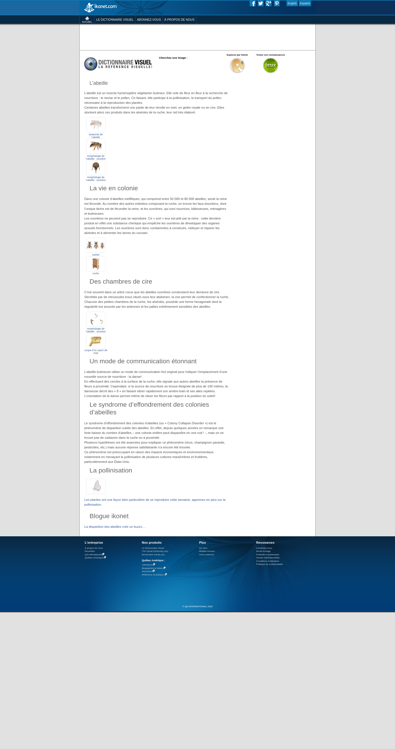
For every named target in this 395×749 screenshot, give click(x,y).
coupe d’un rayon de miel (95, 352)
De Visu (203, 548)
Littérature (147, 565)
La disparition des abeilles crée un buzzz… (114, 526)
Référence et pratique (153, 574)
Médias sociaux (207, 551)
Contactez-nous (264, 548)
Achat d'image (263, 551)
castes (95, 254)
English (292, 3)
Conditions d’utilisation (267, 561)
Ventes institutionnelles (268, 557)
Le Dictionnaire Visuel (153, 548)
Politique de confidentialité (269, 564)
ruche (96, 273)
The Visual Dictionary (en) (155, 551)
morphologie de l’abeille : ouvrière (95, 157)
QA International (93, 554)
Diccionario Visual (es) (153, 554)
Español (305, 3)
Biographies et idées (152, 568)
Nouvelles (90, 551)
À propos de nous (94, 548)
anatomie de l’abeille (96, 136)
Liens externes (206, 554)
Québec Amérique (94, 557)
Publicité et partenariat (267, 554)
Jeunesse (147, 571)
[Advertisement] (197, 36)
